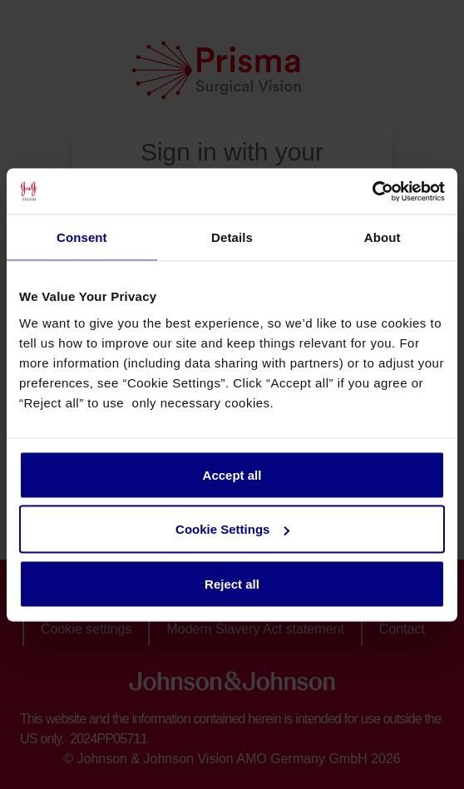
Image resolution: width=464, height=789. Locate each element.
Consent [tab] (82, 237)
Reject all (232, 583)
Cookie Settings (232, 529)
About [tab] (382, 237)
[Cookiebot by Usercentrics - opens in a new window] (372, 191)
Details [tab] (232, 237)
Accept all (232, 474)
